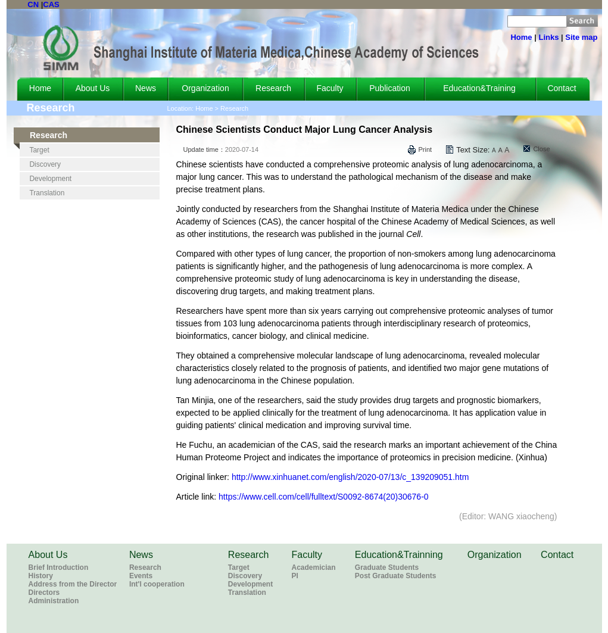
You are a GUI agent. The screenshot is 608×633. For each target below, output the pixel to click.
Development (50, 178)
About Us (93, 88)
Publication (389, 88)
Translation (46, 193)
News (145, 88)
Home (521, 37)
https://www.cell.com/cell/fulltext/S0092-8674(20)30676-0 (324, 496)
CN (33, 4)
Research (273, 88)
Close (541, 148)
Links (548, 37)
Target (39, 150)
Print (425, 149)
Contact (561, 88)
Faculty (329, 88)
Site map (581, 37)
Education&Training (479, 88)
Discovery (45, 164)
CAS (51, 4)
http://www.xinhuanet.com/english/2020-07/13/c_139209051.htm (350, 477)
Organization (205, 88)
